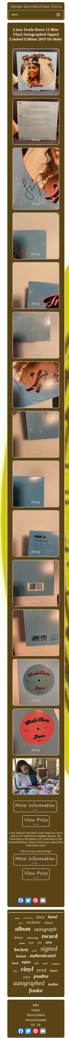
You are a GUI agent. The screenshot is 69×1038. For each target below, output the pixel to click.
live (15, 971)
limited (21, 956)
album (23, 928)
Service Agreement (35, 1019)
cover (45, 963)
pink (36, 963)
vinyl (27, 969)
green (22, 943)
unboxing (32, 937)
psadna (41, 976)
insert (54, 970)
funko (36, 990)
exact (26, 977)
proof (41, 970)
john (39, 942)
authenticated (42, 955)
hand (52, 917)
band (15, 963)
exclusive (33, 922)
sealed (17, 918)
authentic (56, 964)
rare (26, 962)
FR (38, 1024)
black (40, 917)
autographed (28, 983)
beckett (21, 949)
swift (34, 950)
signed (48, 948)
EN (33, 1024)
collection (28, 917)
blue (21, 923)
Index (36, 1004)
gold (31, 942)
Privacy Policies (36, 1014)
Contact (35, 1009)
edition (48, 922)
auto (48, 942)
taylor (53, 984)
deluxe (18, 937)
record (50, 936)
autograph (45, 929)
